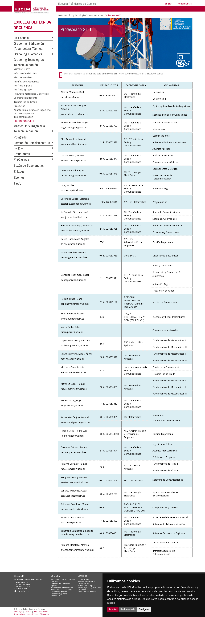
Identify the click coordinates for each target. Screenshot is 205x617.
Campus (54, 581)
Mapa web (44, 614)
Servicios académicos (87, 591)
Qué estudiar (84, 579)
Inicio (60, 15)
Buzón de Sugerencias (29, 165)
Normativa (55, 595)
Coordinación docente (25, 97)
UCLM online (83, 583)
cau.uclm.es (21, 591)
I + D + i (19, 148)
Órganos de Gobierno (60, 583)
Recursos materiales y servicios (31, 93)
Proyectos (19, 105)
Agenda (54, 585)
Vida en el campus (86, 585)
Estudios (82, 575)
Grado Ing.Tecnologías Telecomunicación (84, 15)
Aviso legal (18, 611)
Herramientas (185, 3)
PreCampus (21, 159)
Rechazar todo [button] (127, 609)
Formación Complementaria (32, 142)
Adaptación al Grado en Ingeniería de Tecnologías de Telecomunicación (32, 113)
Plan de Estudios (23, 77)
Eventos (19, 177)
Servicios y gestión (59, 591)
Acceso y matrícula (86, 581)
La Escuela (21, 37)
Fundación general (59, 594)
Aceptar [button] (113, 609)
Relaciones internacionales (63, 579)
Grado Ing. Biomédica (28, 54)
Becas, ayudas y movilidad (89, 587)
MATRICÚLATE (22, 69)
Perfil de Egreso (23, 89)
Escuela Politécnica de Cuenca (77, 3)
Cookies (28, 611)
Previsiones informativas (62, 587)
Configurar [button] (144, 609)
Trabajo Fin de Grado (25, 101)
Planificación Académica (26, 81)
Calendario (83, 590)
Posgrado (20, 137)
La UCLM (56, 575)
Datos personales (40, 611)
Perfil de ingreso (23, 85)
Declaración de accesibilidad (26, 614)
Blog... (17, 183)
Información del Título (25, 73)
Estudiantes (22, 153)
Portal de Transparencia (62, 590)
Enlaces (19, 171)
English (168, 3)
